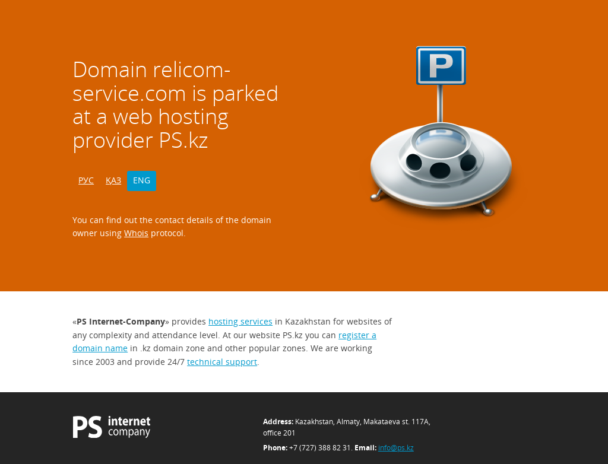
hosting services (240, 321)
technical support (222, 361)
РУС (86, 180)
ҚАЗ (113, 180)
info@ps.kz (396, 448)
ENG (141, 180)
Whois (136, 233)
